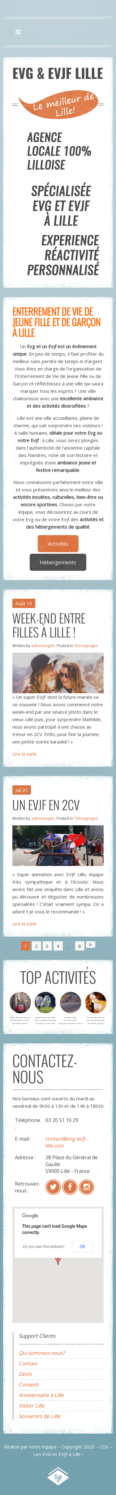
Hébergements (58, 562)
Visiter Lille (32, 1405)
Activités (58, 543)
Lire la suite (24, 754)
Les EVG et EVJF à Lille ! (58, 1454)
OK (82, 1246)
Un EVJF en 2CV (45, 805)
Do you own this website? (44, 1246)
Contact (28, 1363)
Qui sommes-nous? (42, 1352)
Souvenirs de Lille (39, 1416)
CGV (104, 1447)
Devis (25, 1373)
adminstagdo (43, 645)
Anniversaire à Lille (41, 1395)
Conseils (29, 1384)
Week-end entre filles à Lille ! (48, 625)
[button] (58, 1260)
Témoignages (86, 645)
